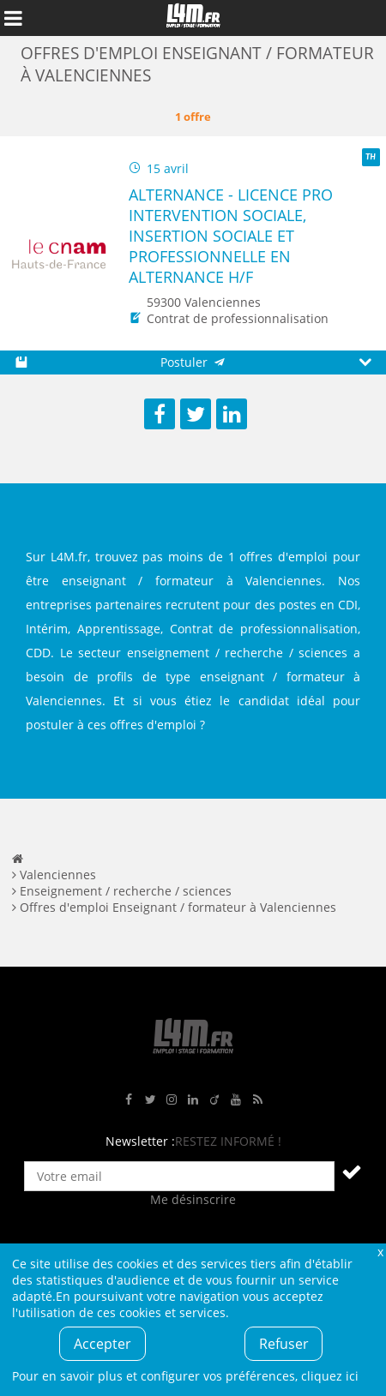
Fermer (380, 1251)
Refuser (284, 1343)
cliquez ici (330, 1376)
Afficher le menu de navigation (13, 18)
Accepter (102, 1343)
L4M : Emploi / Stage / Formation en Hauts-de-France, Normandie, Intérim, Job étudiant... (193, 18)
